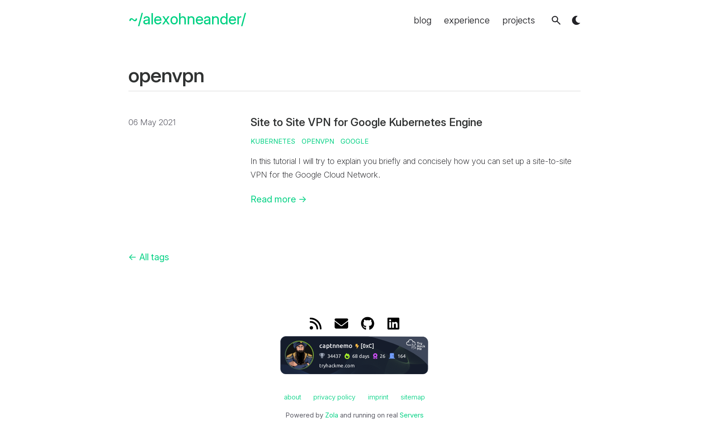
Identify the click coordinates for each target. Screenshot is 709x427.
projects (518, 20)
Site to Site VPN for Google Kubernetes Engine (366, 122)
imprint (378, 398)
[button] (556, 20)
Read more (279, 199)
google (354, 141)
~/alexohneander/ (187, 19)
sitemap (413, 398)
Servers (412, 415)
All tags (148, 257)
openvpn (318, 141)
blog (423, 20)
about (292, 398)
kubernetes (273, 141)
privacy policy (334, 398)
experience (467, 20)
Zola (331, 415)
